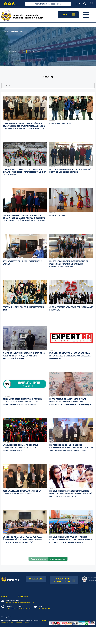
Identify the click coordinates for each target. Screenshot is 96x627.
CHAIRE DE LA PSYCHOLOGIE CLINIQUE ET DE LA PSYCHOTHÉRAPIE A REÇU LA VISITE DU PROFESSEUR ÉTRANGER (24, 356)
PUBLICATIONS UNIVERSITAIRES (64, 580)
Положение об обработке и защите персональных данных (23, 621)
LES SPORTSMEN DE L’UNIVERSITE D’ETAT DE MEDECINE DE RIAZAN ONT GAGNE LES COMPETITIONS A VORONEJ (68, 264)
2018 (7, 85)
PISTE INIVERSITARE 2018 (60, 123)
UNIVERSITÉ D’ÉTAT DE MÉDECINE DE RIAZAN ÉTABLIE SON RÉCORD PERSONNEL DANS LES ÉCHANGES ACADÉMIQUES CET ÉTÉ (22, 540)
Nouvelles (14, 32)
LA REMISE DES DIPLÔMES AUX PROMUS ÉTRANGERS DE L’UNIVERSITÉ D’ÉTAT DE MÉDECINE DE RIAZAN (20, 448)
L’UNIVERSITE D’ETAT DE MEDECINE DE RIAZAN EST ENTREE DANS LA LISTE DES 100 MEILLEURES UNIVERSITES (70, 356)
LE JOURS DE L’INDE (57, 215)
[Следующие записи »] (57, 559)
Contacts (5, 596)
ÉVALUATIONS (36, 579)
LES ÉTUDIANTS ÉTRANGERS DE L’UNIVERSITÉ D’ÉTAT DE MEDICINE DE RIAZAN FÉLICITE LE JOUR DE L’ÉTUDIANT (24, 172)
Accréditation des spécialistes (48, 4)
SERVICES (68, 14)
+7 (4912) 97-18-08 (25, 607)
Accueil (6, 32)
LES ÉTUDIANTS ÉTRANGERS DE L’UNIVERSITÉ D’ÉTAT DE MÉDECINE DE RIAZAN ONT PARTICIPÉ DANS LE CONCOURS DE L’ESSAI (70, 494)
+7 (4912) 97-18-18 (12, 607)
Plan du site (23, 596)
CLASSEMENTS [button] (13, 51)
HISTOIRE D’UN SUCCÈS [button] (36, 51)
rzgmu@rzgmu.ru (44, 607)
